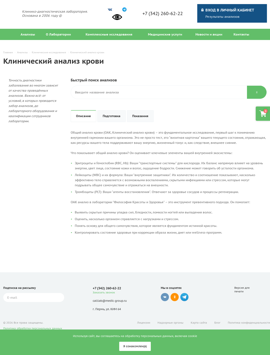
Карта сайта (199, 322)
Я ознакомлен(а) (135, 346)
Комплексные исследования (109, 34)
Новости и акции (208, 34)
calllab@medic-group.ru (110, 301)
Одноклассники (175, 297)
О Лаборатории (58, 34)
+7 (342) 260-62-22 (162, 13)
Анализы (28, 34)
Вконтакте (165, 297)
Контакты (241, 34)
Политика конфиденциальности (249, 322)
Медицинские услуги (165, 34)
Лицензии (143, 322)
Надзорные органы (170, 322)
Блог (217, 322)
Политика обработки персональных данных (32, 328)
